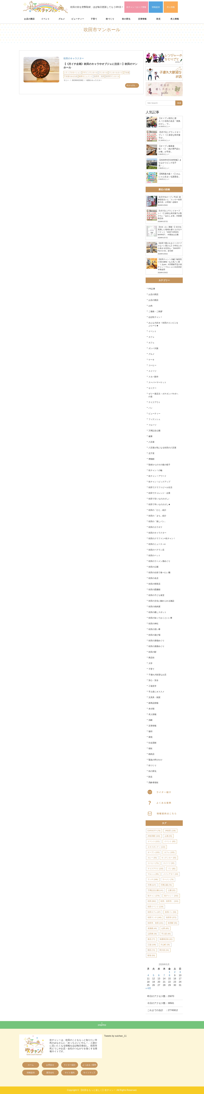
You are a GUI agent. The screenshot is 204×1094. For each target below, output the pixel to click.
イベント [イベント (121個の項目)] (154, 841)
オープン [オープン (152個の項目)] (154, 852)
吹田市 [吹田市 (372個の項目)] (171, 917)
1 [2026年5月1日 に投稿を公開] (169, 972)
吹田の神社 (153, 623)
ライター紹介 (70, 1065)
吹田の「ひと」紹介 (157, 510)
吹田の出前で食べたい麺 (159, 572)
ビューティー (77, 19)
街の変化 (126, 19)
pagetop (102, 1025)
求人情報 (171, 7)
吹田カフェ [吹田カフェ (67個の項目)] (154, 912)
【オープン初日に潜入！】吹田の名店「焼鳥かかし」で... (169, 121)
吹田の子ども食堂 (156, 595)
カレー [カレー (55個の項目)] (152, 858)
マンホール (103, 72)
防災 (158, 19)
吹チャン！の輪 (155, 470)
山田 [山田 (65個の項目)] (165, 928)
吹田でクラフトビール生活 (160, 487)
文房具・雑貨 (154, 697)
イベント (45, 19)
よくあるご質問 (89, 1065)
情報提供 (156, 7)
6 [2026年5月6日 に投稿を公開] (159, 975)
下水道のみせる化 (70, 76)
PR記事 (151, 289)
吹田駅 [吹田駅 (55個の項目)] (172, 923)
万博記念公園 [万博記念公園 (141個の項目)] (155, 890)
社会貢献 (152, 743)
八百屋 (151, 442)
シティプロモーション (72, 72)
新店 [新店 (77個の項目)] (151, 939)
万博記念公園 (154, 430)
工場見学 (152, 686)
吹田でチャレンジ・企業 (159, 493)
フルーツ (152, 425)
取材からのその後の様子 (159, 465)
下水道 (126, 72)
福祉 (150, 748)
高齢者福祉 (153, 782)
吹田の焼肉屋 (154, 606)
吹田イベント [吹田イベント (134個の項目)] (155, 907)
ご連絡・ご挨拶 (155, 311)
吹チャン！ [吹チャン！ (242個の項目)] (171, 896)
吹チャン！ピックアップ (159, 482)
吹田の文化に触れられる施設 (161, 601)
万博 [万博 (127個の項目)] (152, 885)
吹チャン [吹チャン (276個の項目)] (154, 896)
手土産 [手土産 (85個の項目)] (166, 934)
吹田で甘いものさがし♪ (158, 499)
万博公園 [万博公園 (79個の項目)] (166, 885)
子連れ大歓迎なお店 (157, 674)
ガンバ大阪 (153, 348)
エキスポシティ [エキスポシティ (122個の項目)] (156, 847)
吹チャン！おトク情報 (136, 7)
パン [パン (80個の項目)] (171, 869)
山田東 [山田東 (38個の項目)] (152, 934)
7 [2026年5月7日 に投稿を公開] (164, 975)
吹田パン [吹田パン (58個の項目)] (170, 912)
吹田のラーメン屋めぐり (159, 561)
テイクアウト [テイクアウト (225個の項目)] (155, 869)
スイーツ (152, 371)
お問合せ (50, 1065)
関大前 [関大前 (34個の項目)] (164, 950)
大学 (150, 663)
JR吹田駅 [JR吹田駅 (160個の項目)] (154, 836)
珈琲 (150, 731)
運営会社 (50, 1072)
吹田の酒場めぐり (156, 640)
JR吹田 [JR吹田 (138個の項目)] (170, 831)
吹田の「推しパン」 (157, 521)
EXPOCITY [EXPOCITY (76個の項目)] (154, 831)
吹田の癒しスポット (157, 612)
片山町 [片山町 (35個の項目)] (165, 945)
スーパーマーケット (157, 382)
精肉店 (151, 754)
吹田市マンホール (112, 76)
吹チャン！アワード (157, 476)
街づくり (110, 19)
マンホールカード (116, 72)
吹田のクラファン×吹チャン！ (161, 538)
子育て (94, 19)
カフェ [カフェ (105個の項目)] (169, 852)
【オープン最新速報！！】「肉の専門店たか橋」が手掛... (169, 149)
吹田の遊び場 (154, 635)
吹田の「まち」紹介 (157, 516)
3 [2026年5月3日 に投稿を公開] (180, 972)
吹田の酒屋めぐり (156, 646)
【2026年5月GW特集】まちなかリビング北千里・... (170, 163)
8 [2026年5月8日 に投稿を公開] (169, 975)
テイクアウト (154, 402)
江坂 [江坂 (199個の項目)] (152, 945)
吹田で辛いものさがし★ (159, 504)
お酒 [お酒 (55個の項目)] (168, 836)
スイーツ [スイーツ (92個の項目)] (168, 863)
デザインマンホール (90, 72)
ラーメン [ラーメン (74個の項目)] (167, 879)
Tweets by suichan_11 (115, 1036)
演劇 (150, 720)
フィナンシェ (154, 419)
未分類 (151, 709)
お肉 (150, 306)
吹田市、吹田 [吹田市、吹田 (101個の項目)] (155, 923)
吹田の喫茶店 (154, 584)
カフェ (151, 337)
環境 (150, 737)
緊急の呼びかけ (155, 760)
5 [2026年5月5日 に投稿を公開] (153, 975)
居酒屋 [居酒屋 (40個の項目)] (152, 928)
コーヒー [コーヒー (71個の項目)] (153, 863)
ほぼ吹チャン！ (155, 317)
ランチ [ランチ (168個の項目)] (153, 879)
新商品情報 (153, 703)
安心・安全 (153, 680)
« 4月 (148, 988)
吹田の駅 (152, 652)
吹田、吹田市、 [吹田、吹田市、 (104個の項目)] (169, 901)
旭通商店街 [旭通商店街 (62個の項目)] (166, 939)
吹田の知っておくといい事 (160, 618)
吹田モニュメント (86, 76)
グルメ (62, 19)
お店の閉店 (153, 294)
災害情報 (142, 19)
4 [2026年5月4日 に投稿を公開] (148, 975)
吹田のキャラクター (73, 58)
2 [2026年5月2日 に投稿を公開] (174, 972)
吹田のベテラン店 (156, 550)
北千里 (151, 453)
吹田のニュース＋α (156, 544)
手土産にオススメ (156, 692)
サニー (66, 80)
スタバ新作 (153, 377)
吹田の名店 (153, 578)
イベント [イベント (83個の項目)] (169, 841)
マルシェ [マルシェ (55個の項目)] (153, 874)
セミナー (152, 388)
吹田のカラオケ (155, 527)
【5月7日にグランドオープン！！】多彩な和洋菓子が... (170, 135)
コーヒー (152, 365)
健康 (150, 436)
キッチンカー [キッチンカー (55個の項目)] (168, 858)
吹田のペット (154, 555)
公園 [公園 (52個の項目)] (171, 890)
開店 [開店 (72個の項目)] (151, 950)
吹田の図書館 (154, 589)
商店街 (151, 657)
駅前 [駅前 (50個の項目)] (151, 955)
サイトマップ (89, 1072)
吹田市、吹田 (99, 76)
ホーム (31, 1065)
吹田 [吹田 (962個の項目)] (152, 901)
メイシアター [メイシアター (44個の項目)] (170, 874)
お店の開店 (29, 19)
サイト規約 (70, 1072)
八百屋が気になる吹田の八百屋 (162, 447)
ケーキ (151, 360)
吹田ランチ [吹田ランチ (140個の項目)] (155, 917)
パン (150, 408)
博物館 (151, 459)
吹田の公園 (153, 567)
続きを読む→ (132, 85)
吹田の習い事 (154, 629)
